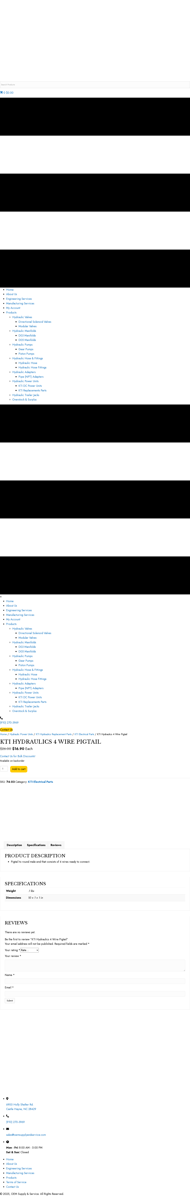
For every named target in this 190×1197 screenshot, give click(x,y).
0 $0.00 (6, 93)
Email (9, 989)
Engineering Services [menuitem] (19, 1170)
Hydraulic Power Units (21, 734)
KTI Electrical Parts (84, 734)
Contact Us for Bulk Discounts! (17, 756)
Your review (13, 957)
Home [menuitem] (10, 1161)
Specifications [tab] (36, 847)
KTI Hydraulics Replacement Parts (54, 734)
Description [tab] (14, 847)
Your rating (12, 952)
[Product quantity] (4, 768)
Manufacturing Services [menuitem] (20, 1174)
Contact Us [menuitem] (12, 1188)
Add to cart (18, 769)
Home (3, 734)
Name (10, 976)
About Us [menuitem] (11, 1165)
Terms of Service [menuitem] (16, 1184)
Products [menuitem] (11, 1179)
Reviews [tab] (56, 847)
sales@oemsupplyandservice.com (26, 1136)
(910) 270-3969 (9, 723)
